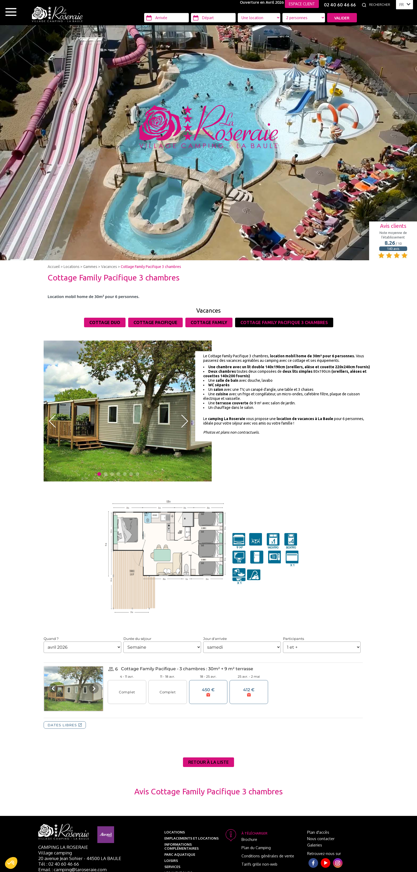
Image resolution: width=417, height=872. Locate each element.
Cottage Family (209, 322)
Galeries (314, 845)
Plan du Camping (256, 847)
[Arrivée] (166, 17)
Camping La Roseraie (63, 847)
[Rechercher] (381, 5)
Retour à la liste (208, 762)
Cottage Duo (104, 322)
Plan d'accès (318, 832)
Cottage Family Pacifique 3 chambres (151, 267)
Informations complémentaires (181, 846)
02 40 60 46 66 (340, 4)
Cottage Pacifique (155, 322)
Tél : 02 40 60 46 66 (58, 864)
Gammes (90, 267)
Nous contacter (321, 838)
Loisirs (171, 860)
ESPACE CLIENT (302, 4)
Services (172, 867)
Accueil (54, 267)
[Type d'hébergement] (303, 17)
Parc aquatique (179, 854)
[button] (11, 863)
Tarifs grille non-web (259, 864)
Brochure (249, 839)
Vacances (109, 267)
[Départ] (213, 17)
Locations (72, 267)
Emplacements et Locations (191, 838)
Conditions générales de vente (267, 856)
